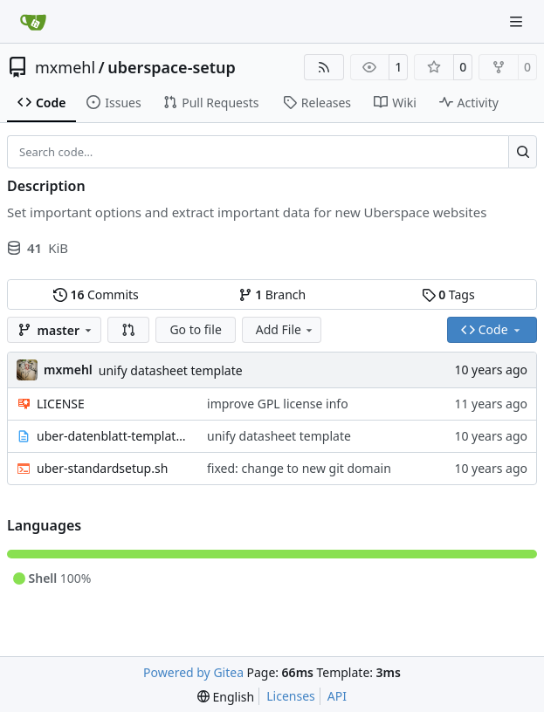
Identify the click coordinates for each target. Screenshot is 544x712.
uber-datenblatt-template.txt (113, 436)
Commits (96, 294)
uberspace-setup (171, 67)
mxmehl (65, 67)
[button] (128, 330)
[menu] (225, 696)
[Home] (33, 22)
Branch (272, 294)
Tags (448, 294)
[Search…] (522, 151)
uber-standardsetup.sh (102, 468)
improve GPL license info (277, 403)
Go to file (195, 329)
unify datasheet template (171, 370)
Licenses (290, 696)
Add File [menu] (285, 329)
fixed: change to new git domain (299, 468)
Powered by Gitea (193, 672)
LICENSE (61, 403)
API (337, 696)
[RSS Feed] (324, 67)
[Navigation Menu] (517, 21)
